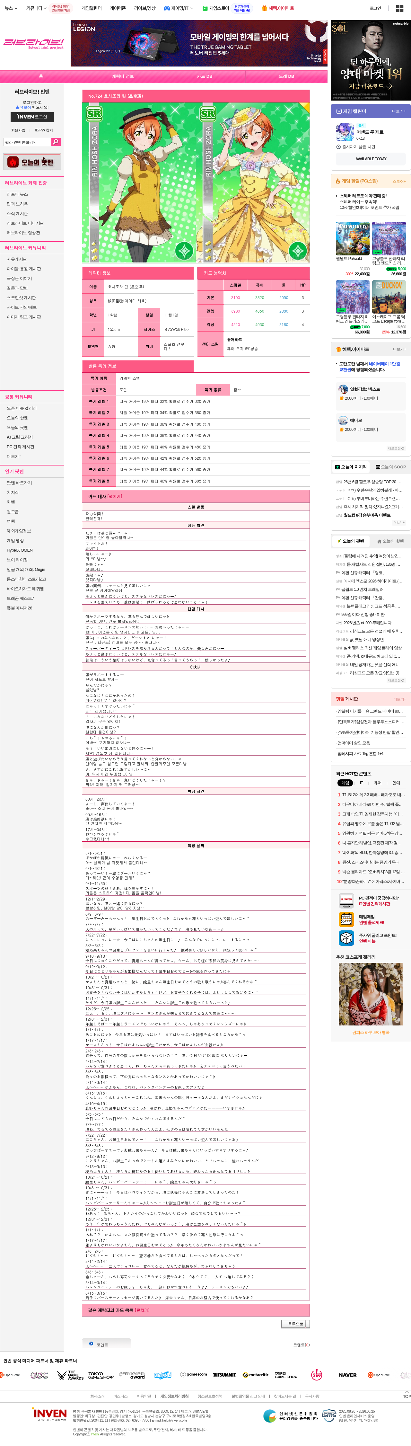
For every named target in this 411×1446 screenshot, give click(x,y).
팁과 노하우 (17, 204)
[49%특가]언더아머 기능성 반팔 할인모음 (371, 732)
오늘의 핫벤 (17, 418)
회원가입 (18, 130)
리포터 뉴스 (17, 194)
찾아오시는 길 (285, 1396)
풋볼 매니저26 (19, 608)
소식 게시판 (17, 213)
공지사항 (312, 1396)
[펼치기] (114, 496)
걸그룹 (13, 512)
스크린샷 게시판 (21, 298)
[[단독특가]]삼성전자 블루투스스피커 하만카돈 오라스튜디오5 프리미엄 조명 (371, 721)
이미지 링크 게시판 (24, 317)
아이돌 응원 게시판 (24, 269)
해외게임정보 (19, 531)
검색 (56, 142)
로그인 (375, 8)
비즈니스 (120, 1396)
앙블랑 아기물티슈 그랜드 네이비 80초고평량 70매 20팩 (371, 711)
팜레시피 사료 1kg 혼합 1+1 (360, 753)
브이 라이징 (17, 560)
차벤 (11, 502)
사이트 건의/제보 (22, 307)
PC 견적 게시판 (20, 447)
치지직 (13, 492)
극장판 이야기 (19, 278)
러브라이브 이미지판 (25, 223)
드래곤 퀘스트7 (20, 598)
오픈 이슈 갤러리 (22, 408)
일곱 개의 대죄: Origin (26, 569)
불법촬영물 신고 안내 (248, 1396)
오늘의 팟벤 (17, 427)
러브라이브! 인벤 (32, 91)
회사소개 (97, 1396)
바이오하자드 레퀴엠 (25, 589)
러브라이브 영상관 (23, 233)
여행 (11, 521)
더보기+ (399, 111)
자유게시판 (17, 259)
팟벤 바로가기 (19, 483)
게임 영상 (15, 540)
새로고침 (394, 448)
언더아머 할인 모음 (353, 743)
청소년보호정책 (209, 1396)
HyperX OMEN (19, 550)
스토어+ (399, 181)
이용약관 (144, 1396)
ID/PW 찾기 (44, 130)
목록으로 (295, 1324)
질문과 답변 (17, 288)
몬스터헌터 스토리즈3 (26, 579)
